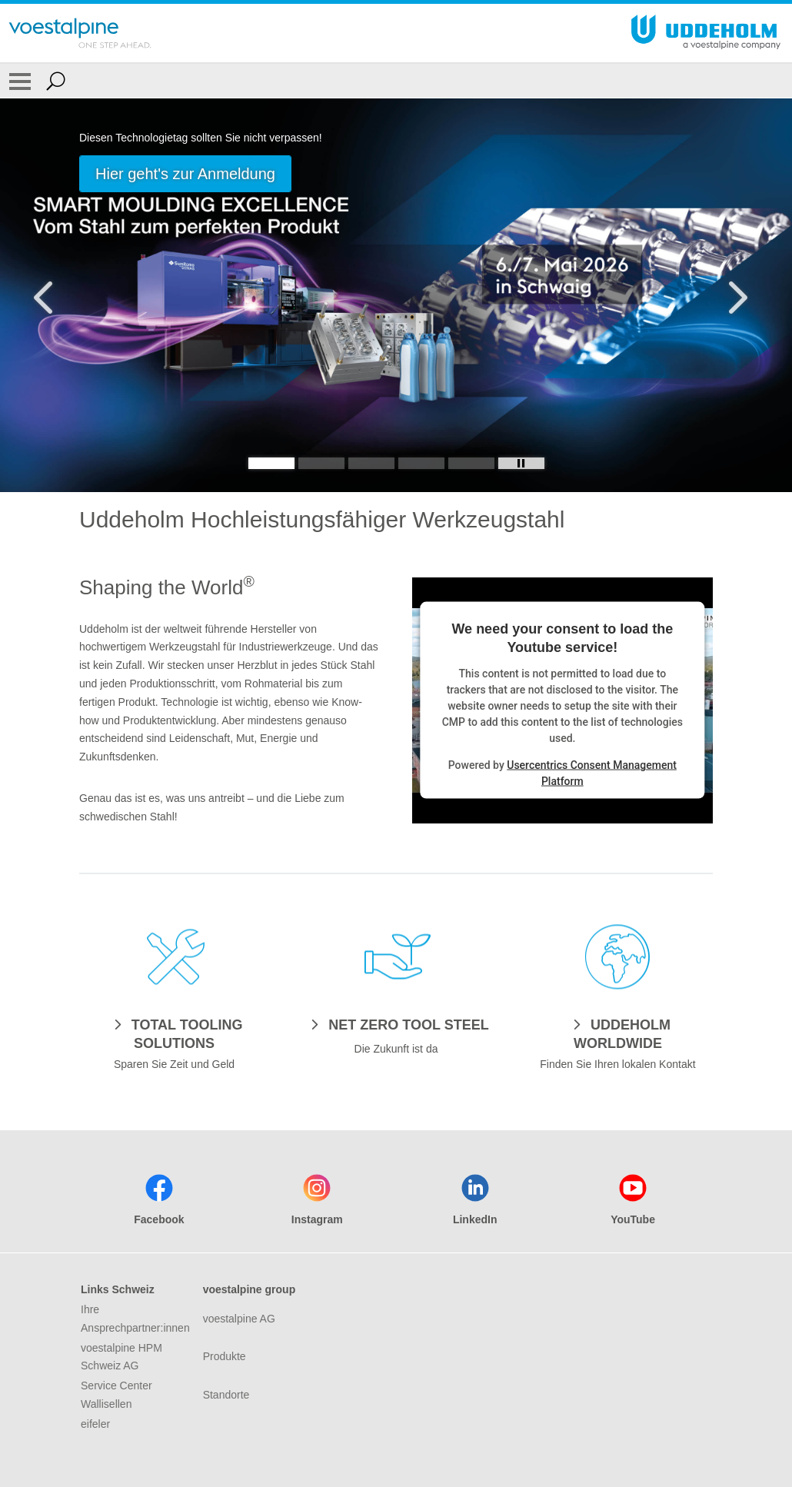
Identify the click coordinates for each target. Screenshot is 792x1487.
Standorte (226, 1395)
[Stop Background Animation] (521, 463)
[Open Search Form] (56, 81)
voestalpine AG (239, 1318)
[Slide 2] (321, 463)
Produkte (224, 1356)
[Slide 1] (271, 463)
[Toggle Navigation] (20, 81)
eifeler (95, 1424)
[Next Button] (734, 295)
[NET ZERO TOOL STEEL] (395, 1024)
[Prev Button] (57, 295)
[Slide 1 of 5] (396, 295)
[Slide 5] (471, 463)
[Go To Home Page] (80, 33)
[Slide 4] (421, 463)
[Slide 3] (371, 463)
